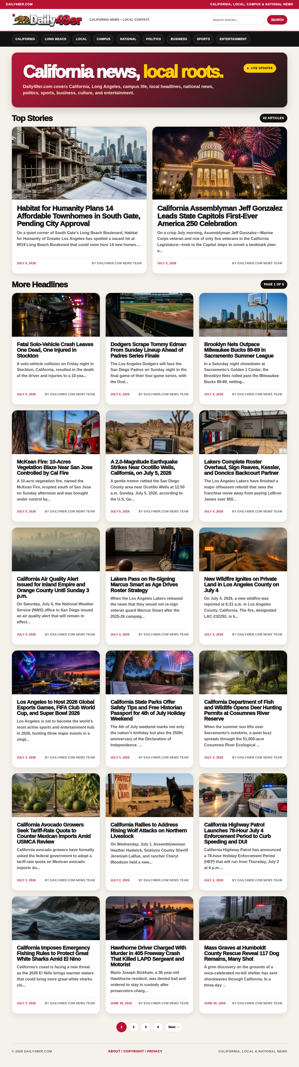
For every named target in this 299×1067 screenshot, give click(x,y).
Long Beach (55, 39)
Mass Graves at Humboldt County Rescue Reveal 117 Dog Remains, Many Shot (241, 953)
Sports (203, 39)
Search (277, 20)
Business (179, 39)
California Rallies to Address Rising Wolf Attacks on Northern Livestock (149, 830)
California (25, 39)
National (128, 39)
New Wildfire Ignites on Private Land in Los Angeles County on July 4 (241, 584)
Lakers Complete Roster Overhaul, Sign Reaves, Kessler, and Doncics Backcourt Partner (242, 467)
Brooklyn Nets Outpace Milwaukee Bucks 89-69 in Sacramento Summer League (238, 350)
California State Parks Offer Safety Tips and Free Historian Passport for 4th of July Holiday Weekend (148, 710)
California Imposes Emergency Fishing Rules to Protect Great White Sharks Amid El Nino (53, 953)
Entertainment (233, 39)
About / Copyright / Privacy (135, 1051)
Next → (173, 1027)
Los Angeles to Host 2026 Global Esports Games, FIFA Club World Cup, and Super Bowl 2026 (56, 707)
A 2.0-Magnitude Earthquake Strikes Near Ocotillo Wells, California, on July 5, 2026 (144, 467)
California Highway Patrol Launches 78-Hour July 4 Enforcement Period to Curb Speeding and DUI (237, 833)
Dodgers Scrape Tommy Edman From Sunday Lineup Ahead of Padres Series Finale (148, 350)
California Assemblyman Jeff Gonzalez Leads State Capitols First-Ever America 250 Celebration (219, 216)
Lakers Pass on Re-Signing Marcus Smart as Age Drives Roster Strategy (144, 584)
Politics (153, 39)
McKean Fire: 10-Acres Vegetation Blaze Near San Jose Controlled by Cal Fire (54, 467)
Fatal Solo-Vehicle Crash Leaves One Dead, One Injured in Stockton (55, 350)
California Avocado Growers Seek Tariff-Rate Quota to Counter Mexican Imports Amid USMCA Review (54, 833)
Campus (103, 39)
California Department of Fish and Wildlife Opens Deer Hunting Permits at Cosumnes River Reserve (242, 710)
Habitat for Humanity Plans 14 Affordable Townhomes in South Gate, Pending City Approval (78, 216)
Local (81, 39)
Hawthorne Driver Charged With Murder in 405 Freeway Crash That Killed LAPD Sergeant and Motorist (148, 956)
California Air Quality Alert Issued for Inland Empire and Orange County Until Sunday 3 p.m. (53, 587)
